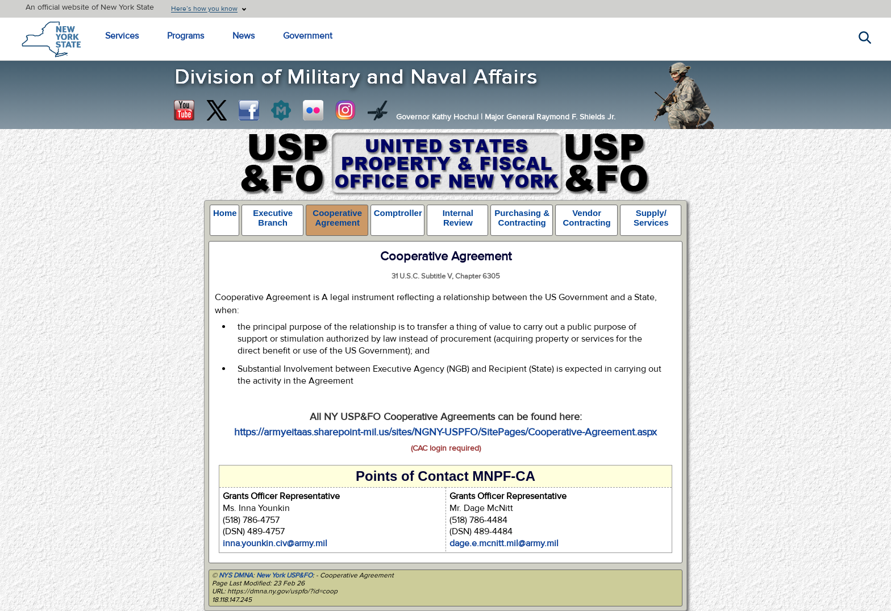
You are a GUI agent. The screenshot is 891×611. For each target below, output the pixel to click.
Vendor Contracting (586, 217)
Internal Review (458, 217)
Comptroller (398, 213)
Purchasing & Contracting (521, 217)
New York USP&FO (284, 575)
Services (122, 35)
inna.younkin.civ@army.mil (275, 543)
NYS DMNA (236, 575)
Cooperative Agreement (337, 217)
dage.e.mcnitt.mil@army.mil (504, 543)
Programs (185, 35)
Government (307, 35)
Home (225, 213)
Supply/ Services (651, 217)
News (243, 35)
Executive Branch (273, 217)
